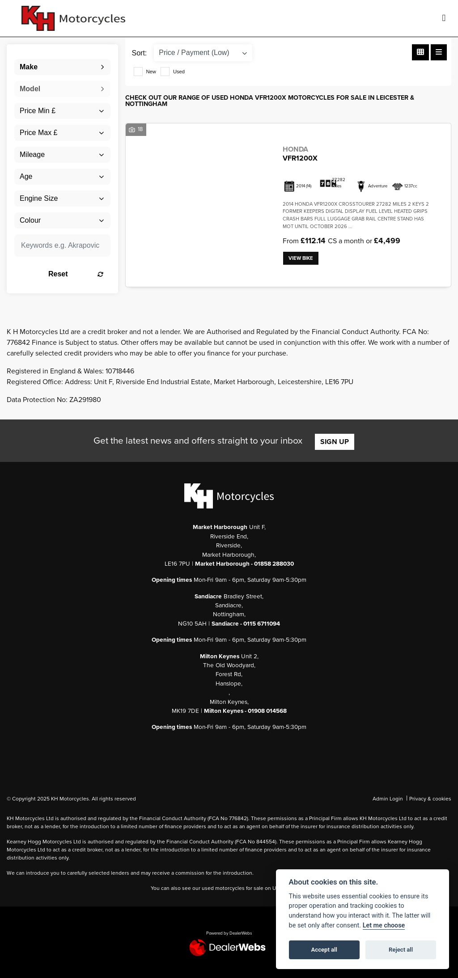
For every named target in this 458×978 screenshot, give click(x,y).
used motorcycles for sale (232, 888)
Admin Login (388, 799)
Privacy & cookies (430, 799)
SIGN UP (334, 441)
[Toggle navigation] (444, 18)
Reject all (401, 949)
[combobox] (62, 67)
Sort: (139, 53)
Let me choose (384, 925)
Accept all (324, 949)
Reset (75, 274)
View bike (300, 258)
